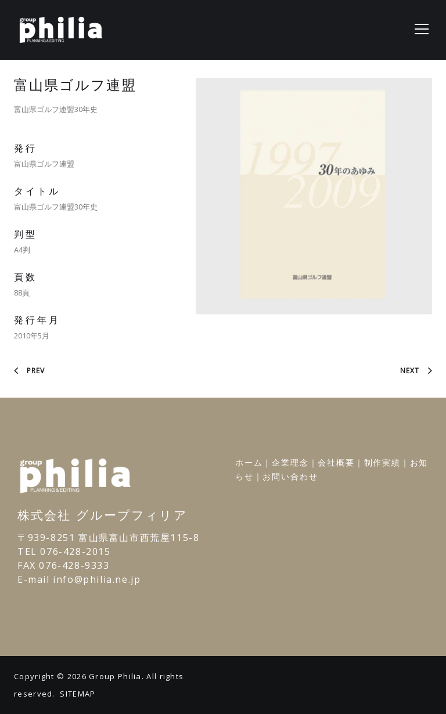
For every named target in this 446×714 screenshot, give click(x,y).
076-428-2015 (75, 551)
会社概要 (336, 462)
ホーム (248, 462)
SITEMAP (77, 693)
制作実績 (382, 462)
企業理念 (290, 462)
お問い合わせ (290, 476)
